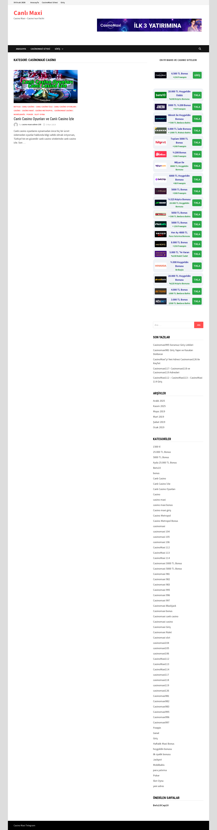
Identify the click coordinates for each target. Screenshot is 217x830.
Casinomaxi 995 (161, 589)
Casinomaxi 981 (161, 574)
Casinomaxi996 (161, 717)
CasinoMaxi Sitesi (50, 2)
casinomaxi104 (161, 643)
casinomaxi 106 (161, 542)
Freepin (157, 727)
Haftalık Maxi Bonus (163, 743)
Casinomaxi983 (161, 706)
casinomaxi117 (161, 674)
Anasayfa (34, 2)
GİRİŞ (197, 75)
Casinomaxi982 (161, 701)
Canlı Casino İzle (44, 106)
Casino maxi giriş (162, 510)
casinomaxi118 (161, 680)
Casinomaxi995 (161, 711)
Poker (30, 114)
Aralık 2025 (159, 400)
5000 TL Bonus (161, 457)
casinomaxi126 (161, 690)
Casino (17, 110)
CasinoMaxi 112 (161, 547)
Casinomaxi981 (161, 696)
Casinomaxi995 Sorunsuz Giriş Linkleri (173, 344)
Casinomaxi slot (161, 637)
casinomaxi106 (161, 653)
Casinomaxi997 (161, 722)
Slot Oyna (39, 114)
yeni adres (158, 786)
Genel (156, 733)
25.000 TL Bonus (162, 452)
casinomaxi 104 (161, 531)
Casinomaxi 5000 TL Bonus (167, 568)
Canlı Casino (28, 106)
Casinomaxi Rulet (162, 632)
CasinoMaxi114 (161, 669)
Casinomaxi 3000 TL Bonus (167, 563)
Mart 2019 (158, 416)
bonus (156, 473)
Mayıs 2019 (159, 411)
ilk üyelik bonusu (162, 754)
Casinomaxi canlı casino (165, 616)
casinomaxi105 (161, 648)
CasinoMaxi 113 (161, 552)
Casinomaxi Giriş (162, 627)
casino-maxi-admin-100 (31, 124)
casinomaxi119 (161, 685)
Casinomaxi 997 (161, 600)
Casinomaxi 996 (161, 595)
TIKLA (197, 95)
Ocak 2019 (158, 427)
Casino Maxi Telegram (24, 825)
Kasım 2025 (159, 406)
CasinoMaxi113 (161, 664)
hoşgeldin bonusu (162, 749)
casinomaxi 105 (161, 536)
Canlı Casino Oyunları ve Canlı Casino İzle (44, 119)
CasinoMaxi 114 (161, 558)
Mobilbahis (19, 114)
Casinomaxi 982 (161, 579)
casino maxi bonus (163, 505)
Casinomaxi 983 (161, 584)
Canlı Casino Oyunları (65, 106)
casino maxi (28, 110)
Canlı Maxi (28, 13)
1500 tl (156, 446)
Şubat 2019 (159, 422)
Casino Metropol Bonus (165, 521)
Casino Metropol (44, 110)
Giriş (63, 2)
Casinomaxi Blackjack (164, 605)
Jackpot (157, 759)
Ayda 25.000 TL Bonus (165, 462)
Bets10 (17, 106)
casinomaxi (159, 526)
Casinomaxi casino (63, 110)
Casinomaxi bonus (162, 611)
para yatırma (160, 770)
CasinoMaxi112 (161, 658)
